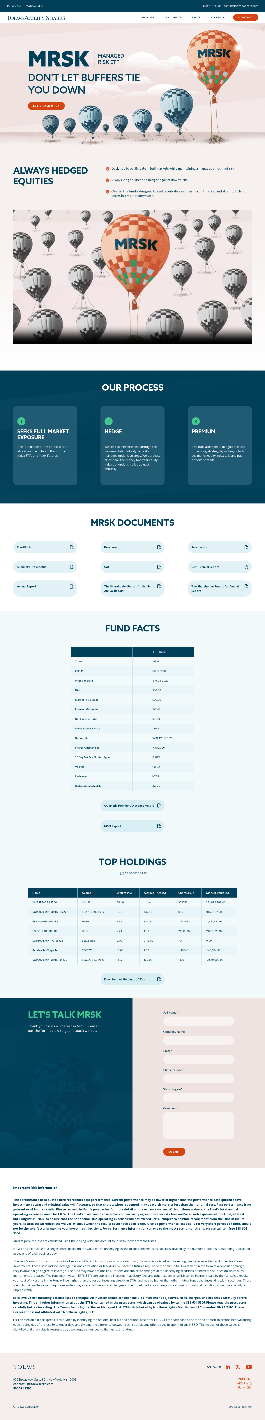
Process (148, 17)
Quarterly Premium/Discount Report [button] (132, 805)
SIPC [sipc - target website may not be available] (230, 1307)
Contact (245, 17)
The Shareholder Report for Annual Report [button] (219, 588)
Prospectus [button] (219, 547)
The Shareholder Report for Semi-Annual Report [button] (132, 588)
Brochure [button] (132, 547)
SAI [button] (132, 567)
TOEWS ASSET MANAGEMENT (26, 6)
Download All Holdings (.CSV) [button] (132, 979)
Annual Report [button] (45, 586)
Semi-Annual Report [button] (219, 567)
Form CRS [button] (245, 1387)
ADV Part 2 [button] (244, 1383)
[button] (228, 1366)
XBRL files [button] (245, 1379)
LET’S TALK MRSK (46, 105)
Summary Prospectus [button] (45, 567)
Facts (196, 17)
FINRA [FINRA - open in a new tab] (221, 1307)
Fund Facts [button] (45, 547)
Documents (173, 17)
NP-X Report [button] (132, 826)
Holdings (217, 17)
